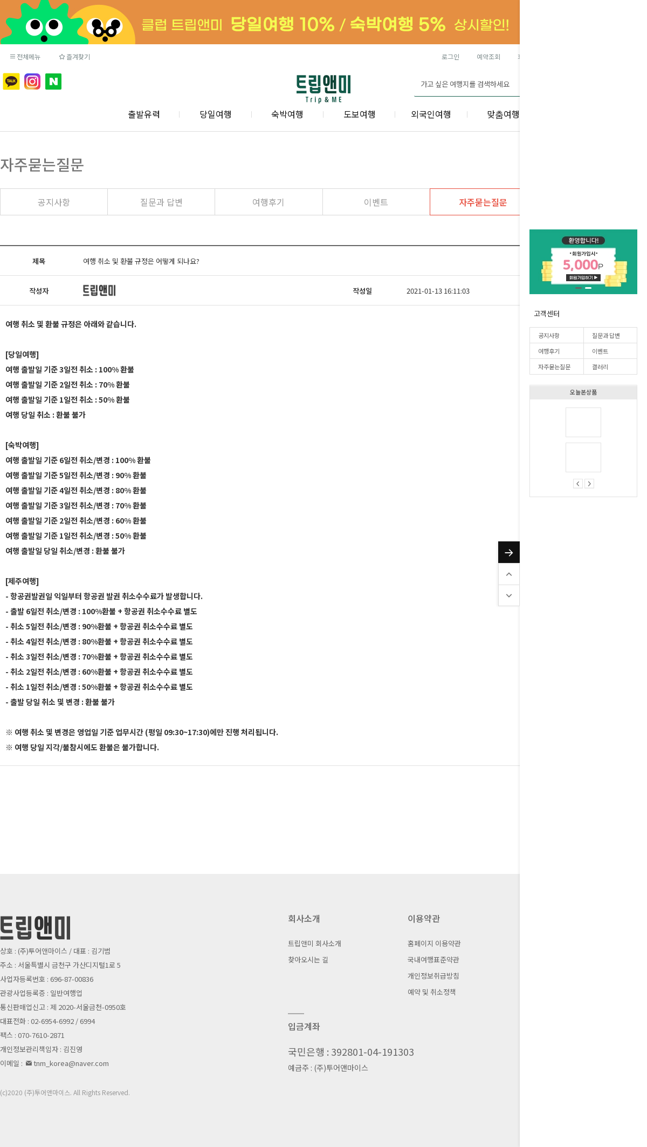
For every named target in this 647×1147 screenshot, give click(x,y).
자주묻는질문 (554, 366)
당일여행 (215, 113)
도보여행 (359, 113)
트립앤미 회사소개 (314, 943)
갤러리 (600, 366)
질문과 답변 (606, 335)
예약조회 (488, 56)
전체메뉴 (24, 56)
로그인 (450, 56)
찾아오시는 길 (308, 959)
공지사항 (549, 335)
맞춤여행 (503, 113)
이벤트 (600, 351)
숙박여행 (287, 113)
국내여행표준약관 (433, 959)
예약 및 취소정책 (432, 992)
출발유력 (144, 113)
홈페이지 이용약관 (434, 943)
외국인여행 (431, 113)
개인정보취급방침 (433, 975)
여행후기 (549, 351)
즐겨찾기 (74, 56)
